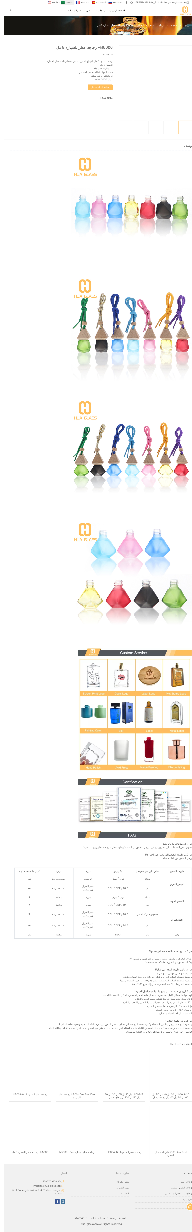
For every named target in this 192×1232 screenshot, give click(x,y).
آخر (185, 1205)
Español (96, 2)
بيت (180, 25)
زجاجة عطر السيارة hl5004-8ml (119, 1152)
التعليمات (120, 1193)
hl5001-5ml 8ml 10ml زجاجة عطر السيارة (72, 1096)
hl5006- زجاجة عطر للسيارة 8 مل (26, 1152)
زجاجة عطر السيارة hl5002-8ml (25, 1094)
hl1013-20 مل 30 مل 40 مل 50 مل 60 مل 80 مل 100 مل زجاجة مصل (166, 1096)
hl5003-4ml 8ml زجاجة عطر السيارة (166, 1154)
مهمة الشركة (118, 1187)
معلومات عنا (72, 10)
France (80, 2)
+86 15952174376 (139, 2)
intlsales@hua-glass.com (168, 2)
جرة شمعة (182, 1199)
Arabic (65, 2)
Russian (112, 2)
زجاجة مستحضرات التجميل (145, 25)
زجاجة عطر (181, 1181)
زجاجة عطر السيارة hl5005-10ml (72, 1152)
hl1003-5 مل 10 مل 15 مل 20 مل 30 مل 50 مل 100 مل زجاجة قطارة (119, 1096)
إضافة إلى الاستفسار (96, 87)
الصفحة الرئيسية (113, 10)
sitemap (75, 1218)
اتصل (84, 10)
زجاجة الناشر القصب (177, 1187)
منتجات (97, 10)
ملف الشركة (118, 1181)
